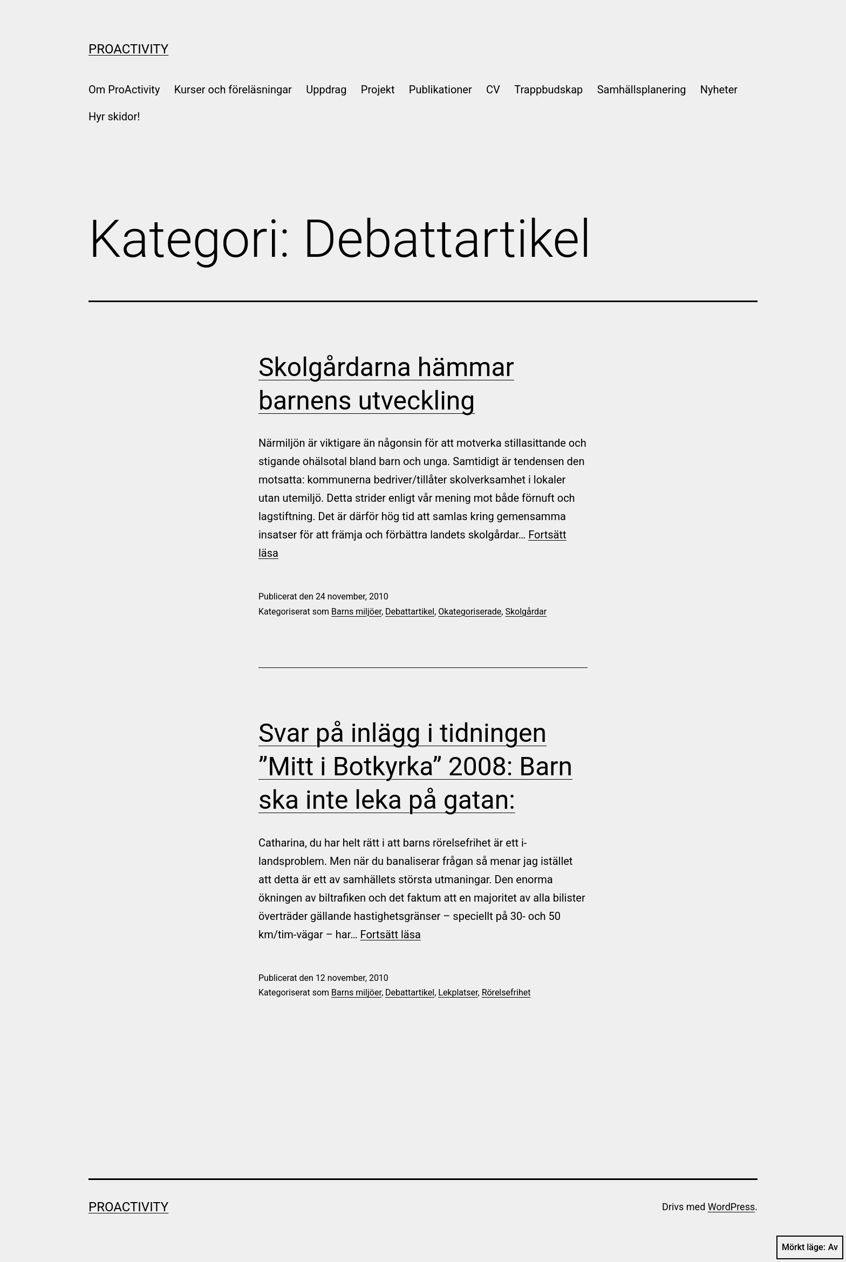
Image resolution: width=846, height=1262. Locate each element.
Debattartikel (409, 611)
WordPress (731, 1206)
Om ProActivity (124, 89)
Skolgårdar (526, 611)
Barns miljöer (356, 611)
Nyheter (719, 89)
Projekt (378, 89)
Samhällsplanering (641, 89)
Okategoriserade (469, 611)
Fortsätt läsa (390, 934)
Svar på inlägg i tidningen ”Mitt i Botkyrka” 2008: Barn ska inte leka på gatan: (415, 767)
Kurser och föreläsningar (233, 89)
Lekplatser (457, 992)
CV (493, 89)
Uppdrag (326, 89)
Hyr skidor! (114, 116)
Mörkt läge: (810, 1247)
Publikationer (440, 89)
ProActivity (128, 49)
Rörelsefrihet (506, 992)
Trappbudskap (548, 89)
